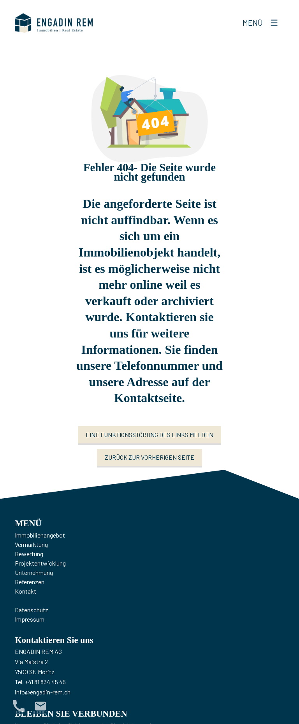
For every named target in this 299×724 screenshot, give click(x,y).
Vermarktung (31, 544)
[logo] (54, 23)
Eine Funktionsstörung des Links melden (149, 434)
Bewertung (29, 553)
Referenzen (29, 581)
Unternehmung (34, 572)
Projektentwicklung (40, 563)
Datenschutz (31, 609)
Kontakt (25, 591)
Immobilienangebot (40, 535)
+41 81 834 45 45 (45, 681)
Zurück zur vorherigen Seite (149, 457)
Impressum (29, 619)
